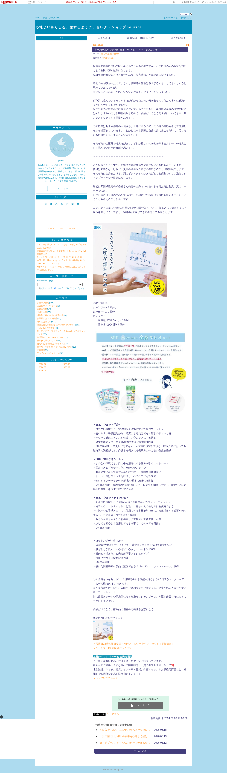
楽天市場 (222, 2)
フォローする (61, 188)
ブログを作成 (210, 2)
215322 (184, 14)
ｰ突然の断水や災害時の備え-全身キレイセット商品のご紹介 (127, 49)
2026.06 (42, 364)
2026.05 (42, 367)
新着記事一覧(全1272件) (140, 38)
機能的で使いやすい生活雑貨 (50, 315)
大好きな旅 (42, 309)
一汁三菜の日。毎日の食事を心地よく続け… (125, 736)
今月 (61, 228)
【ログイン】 (186, 17)
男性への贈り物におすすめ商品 (51, 344)
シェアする (112, 714)
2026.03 (66, 364)
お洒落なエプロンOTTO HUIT (51, 337)
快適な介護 (42, 312)
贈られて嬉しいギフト (47, 340)
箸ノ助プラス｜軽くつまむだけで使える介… (125, 742)
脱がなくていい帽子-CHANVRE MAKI (54, 347)
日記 (45, 17)
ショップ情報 (43, 302)
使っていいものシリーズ (48, 353)
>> (189, 2)
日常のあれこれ (44, 321)
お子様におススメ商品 (47, 318)
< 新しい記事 (103, 38)
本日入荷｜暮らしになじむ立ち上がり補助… (125, 729)
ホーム (38, 17)
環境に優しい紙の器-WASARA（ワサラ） (56, 325)
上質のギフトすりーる (47, 306)
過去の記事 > (178, 38)
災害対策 (41, 350)
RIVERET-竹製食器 (46, 328)
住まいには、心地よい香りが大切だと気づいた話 (59, 257)
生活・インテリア (38, 2)
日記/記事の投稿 (62, 240)
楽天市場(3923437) (110, 54)
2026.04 (42, 370)
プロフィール (55, 17)
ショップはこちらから (105, 678)
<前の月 (51, 228)
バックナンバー (61, 359)
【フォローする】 (171, 17)
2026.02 (66, 367)
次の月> (72, 228)
